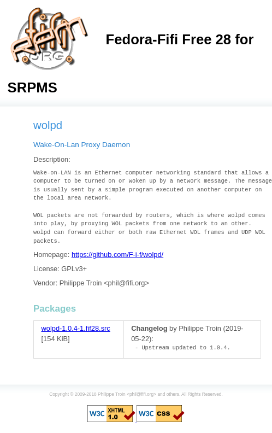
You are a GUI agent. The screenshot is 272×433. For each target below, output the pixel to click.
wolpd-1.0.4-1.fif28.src (76, 328)
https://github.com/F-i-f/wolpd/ (117, 254)
